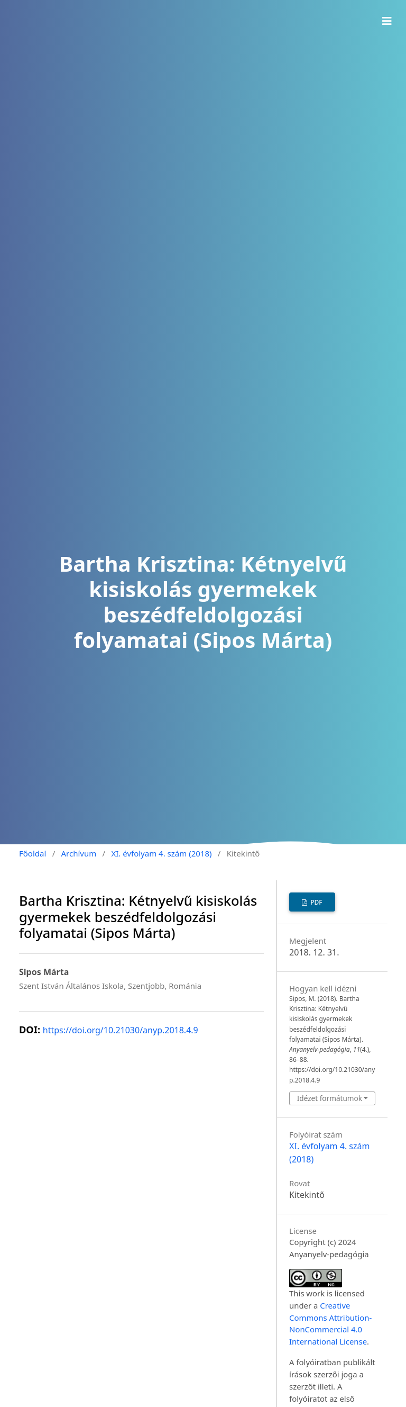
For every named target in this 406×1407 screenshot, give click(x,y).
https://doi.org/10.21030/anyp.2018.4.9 (120, 1030)
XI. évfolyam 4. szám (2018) (161, 853)
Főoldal (32, 853)
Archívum (79, 853)
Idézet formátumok (329, 1098)
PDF (315, 902)
